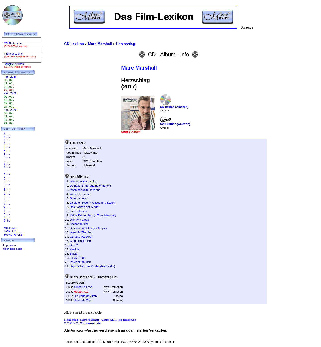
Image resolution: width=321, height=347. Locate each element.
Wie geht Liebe (79, 219)
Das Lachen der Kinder (84, 207)
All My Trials (77, 257)
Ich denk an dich (80, 262)
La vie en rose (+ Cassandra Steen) (93, 202)
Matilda (74, 249)
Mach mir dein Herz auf (85, 190)
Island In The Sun (81, 232)
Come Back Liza (80, 240)
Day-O (74, 245)
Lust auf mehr (79, 211)
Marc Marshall (139, 68)
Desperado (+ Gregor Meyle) (88, 228)
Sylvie (74, 253)
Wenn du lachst (80, 194)
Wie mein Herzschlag (83, 181)
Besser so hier (79, 224)
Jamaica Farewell (81, 236)
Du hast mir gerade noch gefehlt (90, 185)
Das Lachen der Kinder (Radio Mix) (92, 266)
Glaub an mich (79, 198)
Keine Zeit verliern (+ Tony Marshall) (93, 215)
